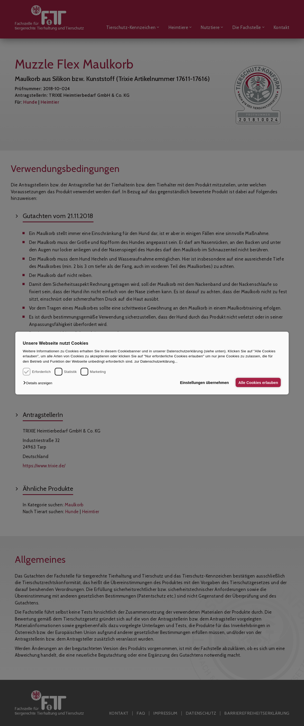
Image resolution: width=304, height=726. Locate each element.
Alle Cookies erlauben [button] (258, 382)
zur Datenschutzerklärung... (155, 361)
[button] (39, 383)
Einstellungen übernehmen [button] (203, 382)
